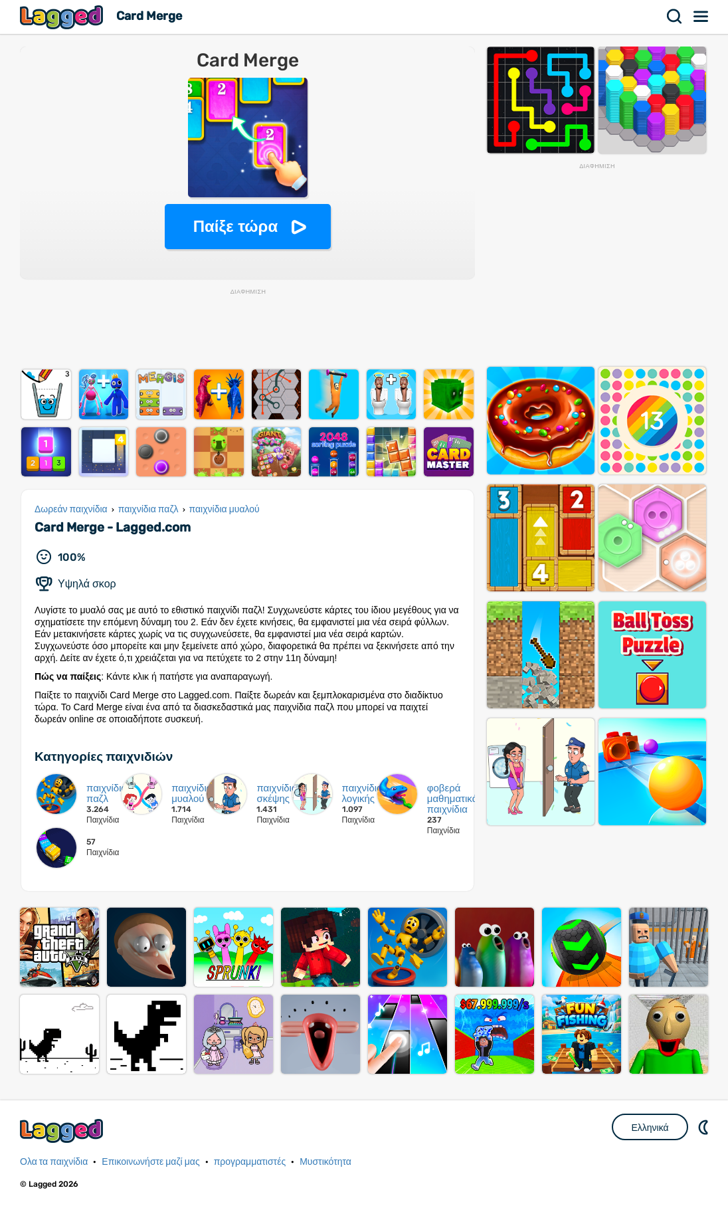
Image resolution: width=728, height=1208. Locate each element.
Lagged (63, 17)
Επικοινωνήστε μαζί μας (150, 1161)
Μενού (701, 16)
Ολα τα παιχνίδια (54, 1161)
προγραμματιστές (250, 1161)
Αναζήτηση (675, 16)
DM (704, 1127)
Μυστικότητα (325, 1161)
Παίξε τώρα (235, 226)
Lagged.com (63, 1131)
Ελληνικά (649, 1127)
